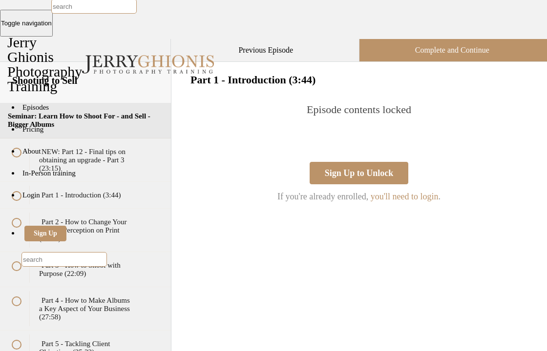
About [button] (32, 151)
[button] (153, 44)
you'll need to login (405, 196)
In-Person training (49, 173)
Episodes (35, 107)
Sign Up (45, 233)
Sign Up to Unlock (359, 173)
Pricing (32, 129)
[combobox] (64, 259)
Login (31, 195)
